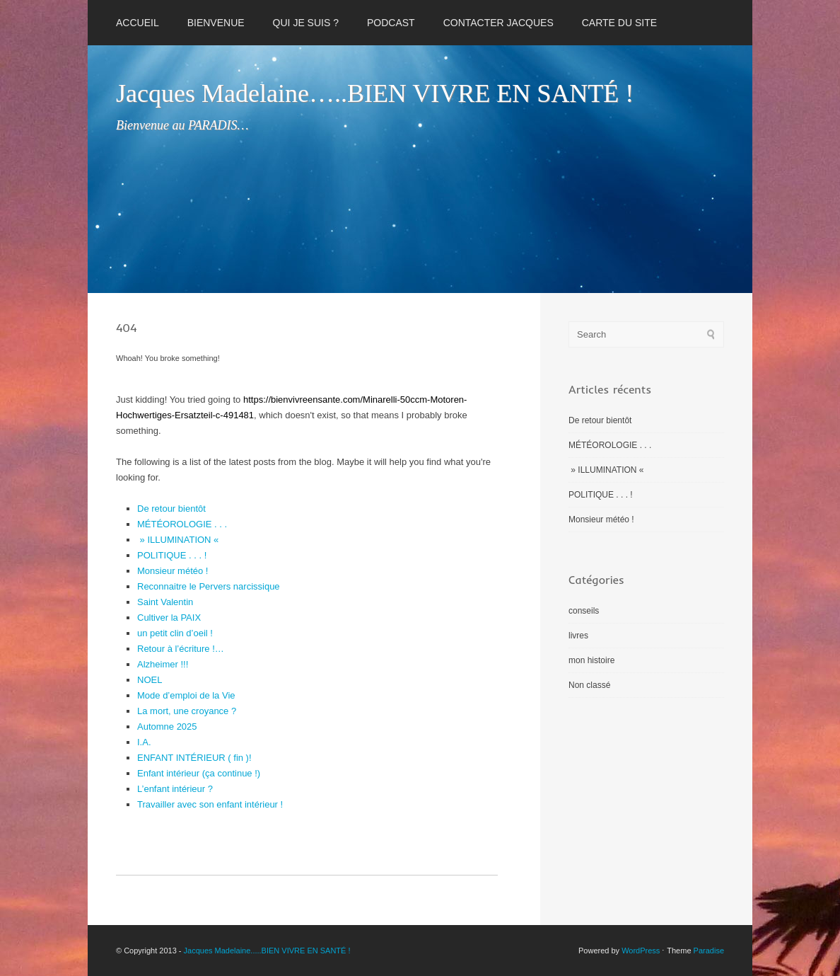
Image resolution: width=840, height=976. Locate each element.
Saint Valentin (165, 602)
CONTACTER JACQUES (498, 23)
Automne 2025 (167, 726)
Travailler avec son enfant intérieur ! (210, 804)
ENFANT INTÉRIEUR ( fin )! (194, 757)
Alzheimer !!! (162, 664)
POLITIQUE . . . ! (171, 555)
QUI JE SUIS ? (306, 23)
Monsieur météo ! (172, 570)
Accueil (137, 23)
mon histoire (591, 660)
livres (578, 636)
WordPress (641, 950)
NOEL (149, 679)
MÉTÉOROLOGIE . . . (182, 524)
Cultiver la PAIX (169, 617)
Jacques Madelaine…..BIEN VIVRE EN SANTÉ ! (375, 93)
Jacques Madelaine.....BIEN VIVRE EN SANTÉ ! (267, 950)
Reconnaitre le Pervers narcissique (208, 586)
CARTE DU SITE (619, 23)
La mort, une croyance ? (186, 711)
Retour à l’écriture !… (180, 648)
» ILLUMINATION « (179, 539)
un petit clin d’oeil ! (175, 633)
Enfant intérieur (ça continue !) (198, 773)
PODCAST (391, 23)
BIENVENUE (216, 23)
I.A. (144, 742)
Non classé (589, 685)
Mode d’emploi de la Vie (186, 695)
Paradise (709, 950)
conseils (583, 611)
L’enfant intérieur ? (175, 788)
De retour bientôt (171, 508)
